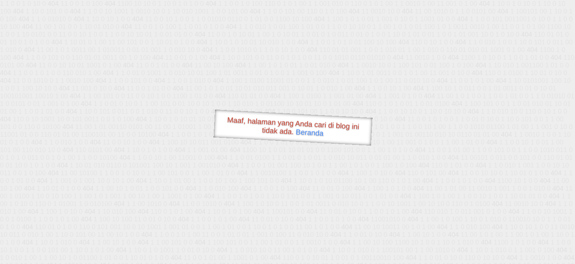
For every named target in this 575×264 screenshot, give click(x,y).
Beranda (310, 132)
